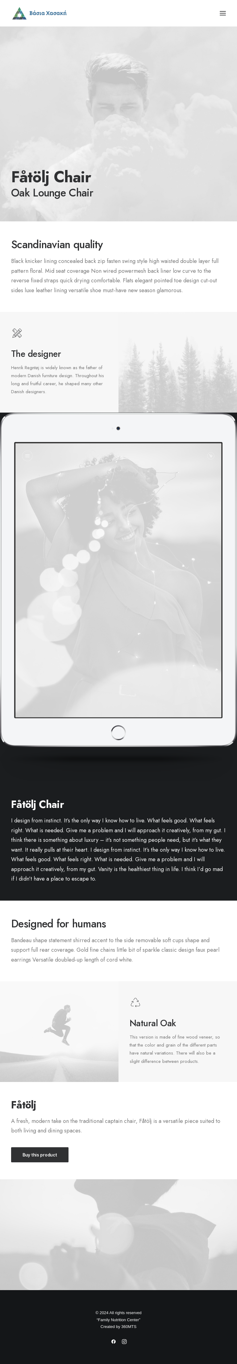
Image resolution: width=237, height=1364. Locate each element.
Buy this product (40, 1154)
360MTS (128, 1326)
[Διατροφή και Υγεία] (118, 13)
